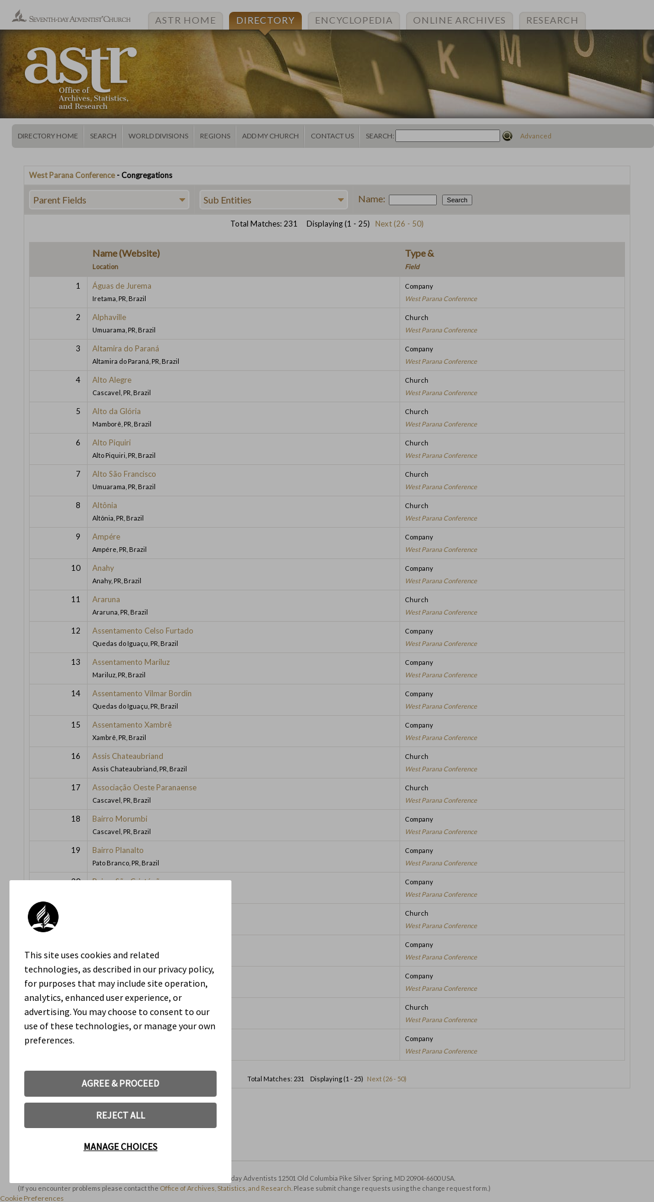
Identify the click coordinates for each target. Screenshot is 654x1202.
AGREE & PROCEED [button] (120, 1083)
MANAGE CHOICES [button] (120, 1146)
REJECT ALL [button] (120, 1115)
